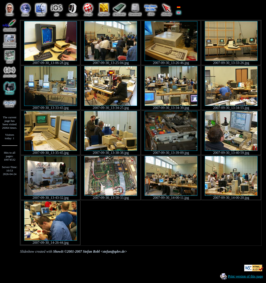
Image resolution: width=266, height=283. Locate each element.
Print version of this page (245, 276)
